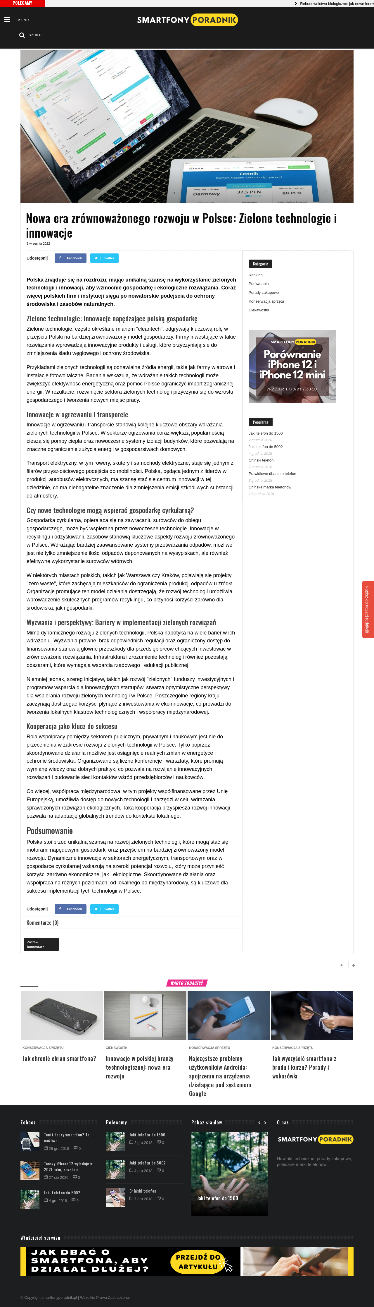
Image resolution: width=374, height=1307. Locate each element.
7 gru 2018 (141, 1199)
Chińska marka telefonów (270, 487)
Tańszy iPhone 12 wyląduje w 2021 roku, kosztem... (68, 1166)
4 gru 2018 (56, 1200)
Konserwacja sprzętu (266, 301)
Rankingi (256, 275)
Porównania (259, 284)
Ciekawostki (259, 310)
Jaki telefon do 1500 (266, 433)
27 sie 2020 (57, 1177)
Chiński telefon (261, 460)
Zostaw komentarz (35, 944)
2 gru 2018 (141, 1142)
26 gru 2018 (57, 1148)
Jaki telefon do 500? (266, 447)
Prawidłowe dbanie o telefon (272, 473)
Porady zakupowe (264, 292)
